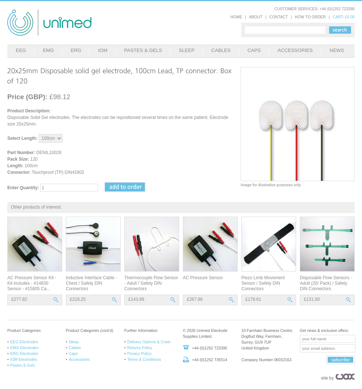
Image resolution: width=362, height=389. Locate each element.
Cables (75, 347)
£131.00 (312, 299)
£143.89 (136, 299)
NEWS (336, 50)
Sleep (74, 342)
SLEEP (187, 50)
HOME (236, 17)
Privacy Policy (139, 353)
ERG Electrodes (24, 353)
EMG (48, 50)
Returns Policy (139, 347)
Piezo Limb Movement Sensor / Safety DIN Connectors (263, 283)
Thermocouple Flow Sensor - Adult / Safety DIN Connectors (151, 283)
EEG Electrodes (24, 342)
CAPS (254, 50)
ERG (76, 50)
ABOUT (256, 17)
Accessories (79, 359)
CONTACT (278, 17)
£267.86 (195, 299)
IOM (102, 50)
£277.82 (19, 299)
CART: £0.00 (344, 17)
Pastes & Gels (22, 365)
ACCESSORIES (295, 50)
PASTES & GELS (143, 50)
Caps (73, 353)
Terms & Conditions (144, 359)
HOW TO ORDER (310, 17)
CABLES (221, 50)
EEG (21, 50)
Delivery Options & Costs (148, 342)
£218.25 (78, 299)
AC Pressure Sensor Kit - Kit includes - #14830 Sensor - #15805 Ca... (31, 283)
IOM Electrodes (23, 359)
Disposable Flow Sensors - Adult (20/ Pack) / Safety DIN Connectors (326, 283)
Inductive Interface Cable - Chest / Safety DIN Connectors (91, 283)
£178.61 (253, 299)
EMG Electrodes (24, 347)
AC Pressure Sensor (203, 277)
